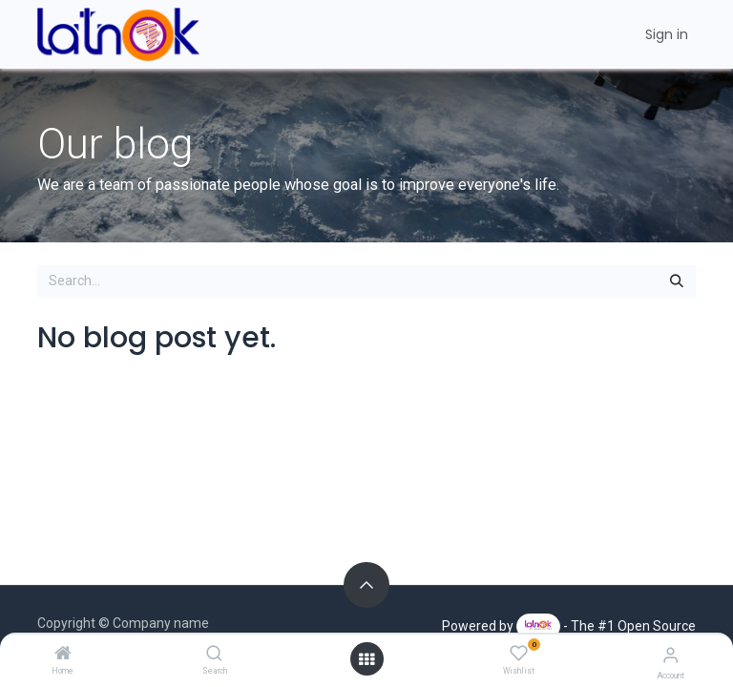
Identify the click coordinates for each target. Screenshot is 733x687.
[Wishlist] (518, 653)
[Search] (214, 654)
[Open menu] (366, 659)
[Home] (63, 654)
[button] (366, 585)
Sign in (666, 34)
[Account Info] (670, 655)
